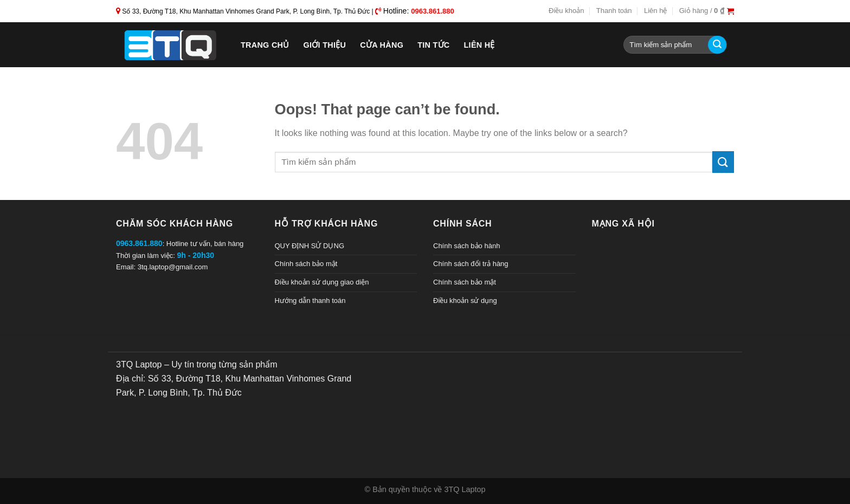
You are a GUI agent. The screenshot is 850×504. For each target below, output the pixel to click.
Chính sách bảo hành (466, 246)
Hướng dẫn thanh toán (310, 300)
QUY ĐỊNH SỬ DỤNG (310, 246)
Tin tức (433, 45)
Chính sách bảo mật (306, 264)
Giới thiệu (325, 45)
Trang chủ (265, 45)
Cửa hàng (381, 45)
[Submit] (717, 45)
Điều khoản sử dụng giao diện (322, 282)
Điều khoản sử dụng (465, 300)
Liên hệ (655, 11)
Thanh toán (614, 11)
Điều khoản (566, 11)
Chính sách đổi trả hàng (470, 264)
